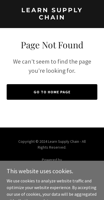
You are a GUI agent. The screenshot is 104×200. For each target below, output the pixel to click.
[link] (52, 18)
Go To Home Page (52, 91)
